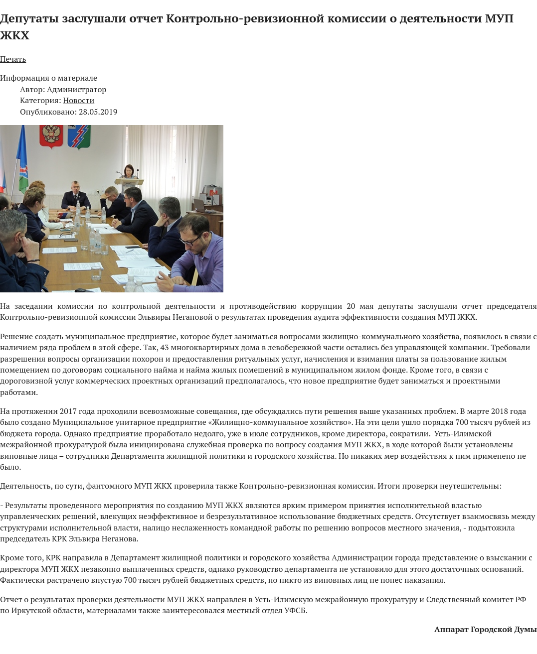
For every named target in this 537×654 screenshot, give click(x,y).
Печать (13, 58)
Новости (79, 100)
